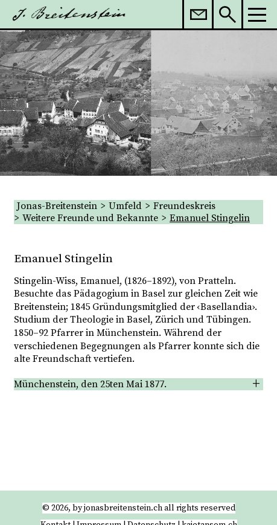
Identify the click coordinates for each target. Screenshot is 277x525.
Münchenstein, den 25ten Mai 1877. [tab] (90, 384)
